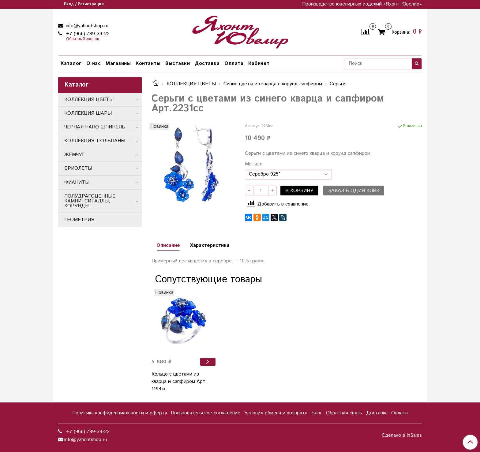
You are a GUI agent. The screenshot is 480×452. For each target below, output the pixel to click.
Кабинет (259, 63)
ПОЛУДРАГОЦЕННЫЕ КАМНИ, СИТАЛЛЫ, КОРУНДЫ (89, 201)
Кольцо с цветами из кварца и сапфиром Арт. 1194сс (179, 381)
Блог (316, 413)
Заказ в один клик (353, 190)
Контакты (148, 63)
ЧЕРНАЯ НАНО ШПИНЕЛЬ (94, 127)
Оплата (233, 63)
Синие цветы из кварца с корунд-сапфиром (272, 83)
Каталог (71, 63)
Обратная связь (344, 413)
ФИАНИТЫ (76, 182)
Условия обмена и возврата (275, 413)
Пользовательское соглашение (205, 413)
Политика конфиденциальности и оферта (119, 413)
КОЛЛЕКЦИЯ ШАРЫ (88, 113)
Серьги (338, 83)
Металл (253, 164)
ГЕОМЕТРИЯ (79, 219)
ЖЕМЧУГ (74, 154)
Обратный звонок (82, 39)
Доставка (207, 63)
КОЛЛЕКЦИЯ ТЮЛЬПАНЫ (94, 140)
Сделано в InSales (402, 435)
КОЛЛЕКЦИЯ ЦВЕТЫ (191, 83)
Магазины (118, 63)
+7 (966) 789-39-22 (87, 33)
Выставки (177, 63)
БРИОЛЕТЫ (78, 168)
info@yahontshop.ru (86, 25)
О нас (93, 63)
